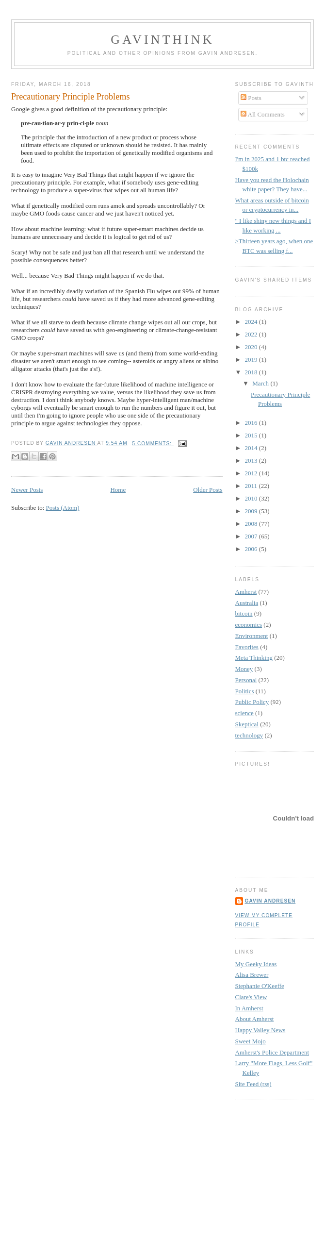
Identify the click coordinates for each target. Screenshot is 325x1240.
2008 (252, 523)
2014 (252, 448)
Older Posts (207, 489)
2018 (252, 372)
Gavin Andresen (270, 901)
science (244, 713)
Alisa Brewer (252, 974)
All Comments (263, 114)
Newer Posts (27, 489)
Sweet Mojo (250, 1041)
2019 (252, 359)
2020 (252, 347)
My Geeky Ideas (256, 964)
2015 (252, 435)
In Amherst (249, 1008)
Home (118, 489)
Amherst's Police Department (272, 1052)
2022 (252, 334)
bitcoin (244, 613)
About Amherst (254, 1018)
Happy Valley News (260, 1030)
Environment (251, 635)
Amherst (246, 591)
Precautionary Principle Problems (70, 96)
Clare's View (251, 997)
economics (248, 624)
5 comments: (153, 443)
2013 (252, 460)
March (261, 383)
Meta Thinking (254, 657)
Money (244, 668)
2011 (252, 485)
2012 (252, 473)
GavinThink (162, 40)
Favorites (247, 647)
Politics (244, 691)
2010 (252, 498)
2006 (252, 549)
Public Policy (252, 701)
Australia (247, 602)
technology (249, 735)
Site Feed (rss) (253, 1084)
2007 (252, 536)
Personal (246, 680)
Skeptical (247, 724)
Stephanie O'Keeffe (259, 985)
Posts (251, 97)
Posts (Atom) (63, 507)
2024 (252, 321)
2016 (252, 422)
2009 (252, 511)
